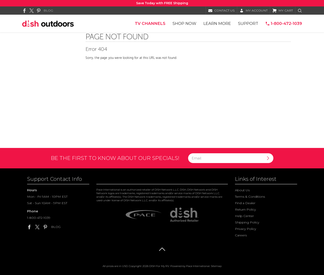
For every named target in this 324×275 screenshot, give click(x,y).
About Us (242, 190)
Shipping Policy (247, 222)
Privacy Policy (245, 229)
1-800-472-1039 (38, 218)
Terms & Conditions (250, 197)
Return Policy (245, 209)
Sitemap (216, 266)
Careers (241, 235)
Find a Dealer (245, 203)
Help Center (244, 216)
